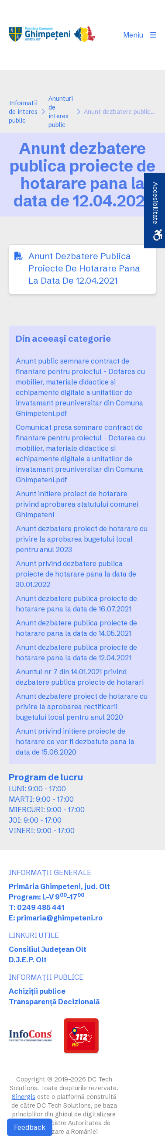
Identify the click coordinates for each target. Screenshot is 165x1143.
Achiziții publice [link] (37, 991)
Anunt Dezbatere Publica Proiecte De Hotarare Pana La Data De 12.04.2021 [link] (84, 268)
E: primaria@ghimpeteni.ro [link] (56, 917)
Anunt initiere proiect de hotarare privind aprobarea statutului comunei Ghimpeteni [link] (77, 504)
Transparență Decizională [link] (54, 1001)
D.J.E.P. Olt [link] (28, 959)
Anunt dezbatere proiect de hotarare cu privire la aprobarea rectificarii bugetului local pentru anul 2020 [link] (82, 706)
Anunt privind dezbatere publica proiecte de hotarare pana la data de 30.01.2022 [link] (76, 574)
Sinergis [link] (23, 1097)
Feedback (29, 1127)
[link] (52, 35)
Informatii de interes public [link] (23, 111)
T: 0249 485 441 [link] (37, 907)
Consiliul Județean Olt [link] (47, 949)
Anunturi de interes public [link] (60, 112)
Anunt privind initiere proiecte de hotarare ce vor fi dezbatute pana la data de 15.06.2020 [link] (75, 741)
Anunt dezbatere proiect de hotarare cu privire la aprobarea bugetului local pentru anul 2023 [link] (82, 539)
